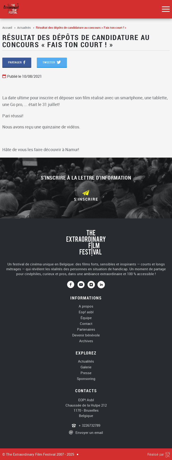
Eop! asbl (86, 312)
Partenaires (86, 329)
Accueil (7, 27)
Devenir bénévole (86, 335)
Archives (86, 341)
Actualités (24, 27)
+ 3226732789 (89, 425)
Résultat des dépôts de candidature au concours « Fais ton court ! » (81, 27)
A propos (86, 306)
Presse (86, 373)
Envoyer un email (89, 432)
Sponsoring (86, 378)
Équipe (86, 318)
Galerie (86, 367)
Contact (86, 323)
